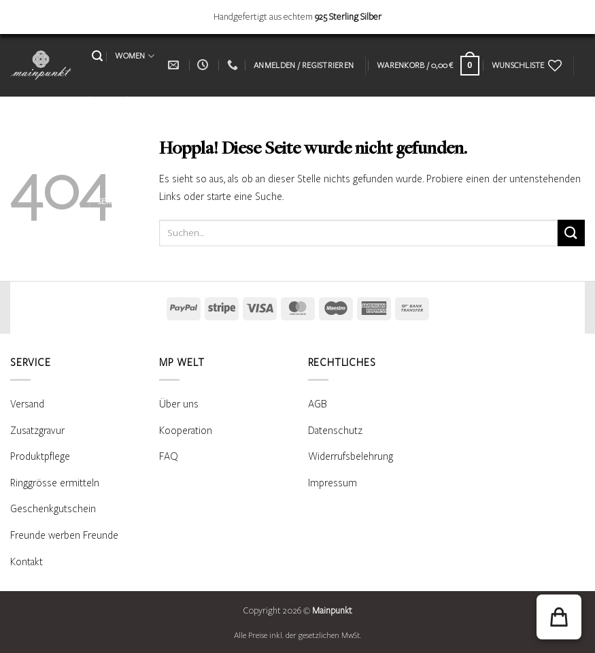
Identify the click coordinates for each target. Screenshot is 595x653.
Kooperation (185, 430)
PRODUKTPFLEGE (129, 156)
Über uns (179, 404)
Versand (27, 404)
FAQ (168, 456)
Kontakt (26, 562)
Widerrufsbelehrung (350, 456)
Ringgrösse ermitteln (54, 483)
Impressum (332, 483)
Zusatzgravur (37, 430)
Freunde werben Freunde (64, 535)
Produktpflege (40, 456)
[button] (97, 56)
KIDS (144, 100)
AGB (317, 404)
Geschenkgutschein (53, 509)
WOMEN (134, 56)
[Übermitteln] (571, 233)
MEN (111, 100)
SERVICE (117, 201)
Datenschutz (335, 430)
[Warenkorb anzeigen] (428, 66)
